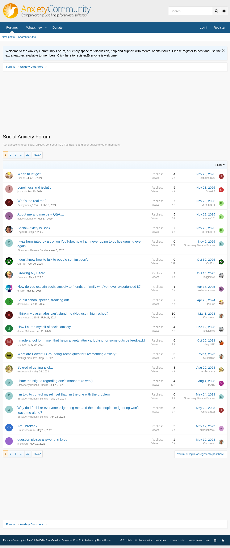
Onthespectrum (26, 430)
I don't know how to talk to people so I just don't (52, 259)
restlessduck (24, 371)
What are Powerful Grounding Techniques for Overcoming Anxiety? (67, 354)
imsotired (22, 443)
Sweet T (210, 191)
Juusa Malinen (25, 331)
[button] (45, 27)
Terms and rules (176, 540)
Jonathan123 (208, 177)
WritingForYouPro (27, 358)
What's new (34, 27)
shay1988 (209, 344)
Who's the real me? (31, 201)
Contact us (160, 540)
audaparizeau (207, 429)
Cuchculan (209, 317)
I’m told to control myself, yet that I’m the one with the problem (63, 394)
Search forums (27, 36)
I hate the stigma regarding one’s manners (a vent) (55, 381)
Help (207, 540)
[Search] (190, 11)
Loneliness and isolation (35, 187)
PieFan (21, 178)
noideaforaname (26, 218)
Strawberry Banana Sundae (32, 250)
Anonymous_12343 (28, 205)
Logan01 (22, 232)
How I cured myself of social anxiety (44, 327)
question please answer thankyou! (42, 439)
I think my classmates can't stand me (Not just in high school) (62, 313)
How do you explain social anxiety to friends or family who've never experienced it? (79, 286)
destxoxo (22, 304)
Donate (57, 27)
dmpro (21, 290)
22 (27, 154)
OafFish (21, 263)
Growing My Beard (31, 273)
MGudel (21, 344)
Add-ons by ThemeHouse (98, 540)
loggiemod (209, 277)
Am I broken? (27, 426)
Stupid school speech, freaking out (43, 300)
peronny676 (208, 204)
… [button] (21, 154)
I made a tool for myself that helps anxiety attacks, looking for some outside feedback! (81, 340)
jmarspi (21, 191)
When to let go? (29, 174)
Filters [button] (218, 164)
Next (36, 154)
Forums (12, 27)
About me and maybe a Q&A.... (40, 214)
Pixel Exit (78, 540)
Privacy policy (195, 540)
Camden (22, 277)
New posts (8, 36)
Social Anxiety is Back (33, 228)
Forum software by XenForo (32, 540)
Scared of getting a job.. (35, 367)
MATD (211, 384)
